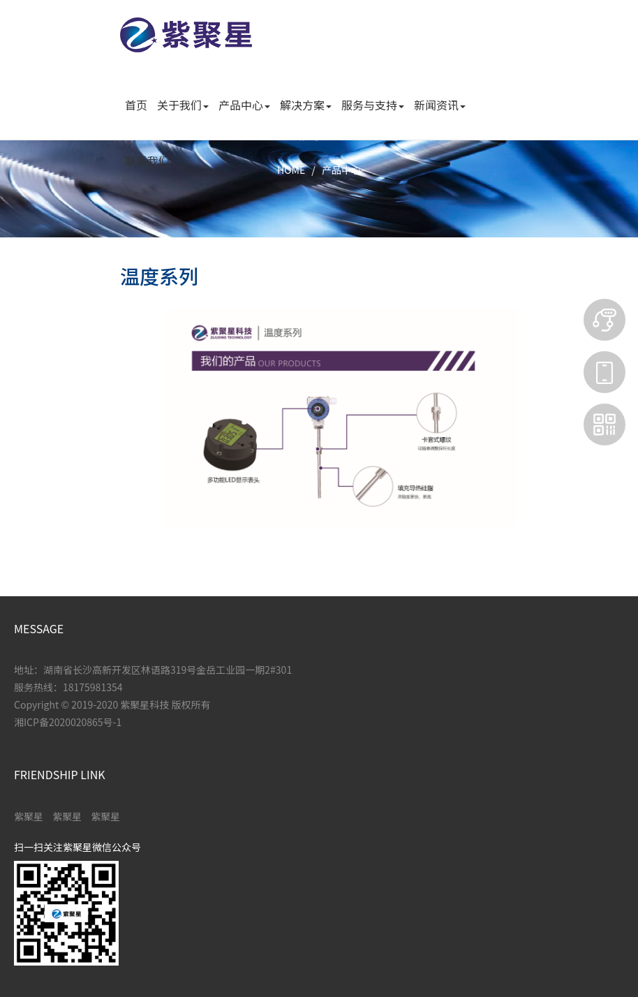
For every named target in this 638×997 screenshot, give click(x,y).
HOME (291, 170)
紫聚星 (28, 816)
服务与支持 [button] (372, 104)
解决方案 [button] (306, 104)
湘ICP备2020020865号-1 (67, 722)
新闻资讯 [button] (440, 104)
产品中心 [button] (244, 104)
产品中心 (341, 170)
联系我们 (147, 160)
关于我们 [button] (183, 104)
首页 (136, 104)
